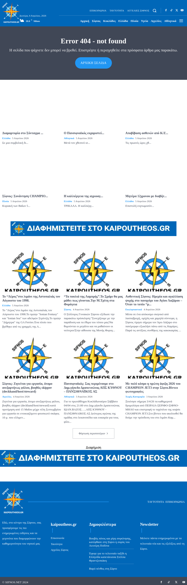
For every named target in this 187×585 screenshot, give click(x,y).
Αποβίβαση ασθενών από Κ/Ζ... (146, 132)
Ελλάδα (6, 137)
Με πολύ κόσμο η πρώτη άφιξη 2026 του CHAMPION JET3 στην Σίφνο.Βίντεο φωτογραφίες (152, 385)
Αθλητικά (69, 137)
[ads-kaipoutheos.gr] (93, 463)
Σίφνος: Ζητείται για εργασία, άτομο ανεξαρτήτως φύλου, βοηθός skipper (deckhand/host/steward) (26, 385)
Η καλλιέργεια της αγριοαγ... (83, 195)
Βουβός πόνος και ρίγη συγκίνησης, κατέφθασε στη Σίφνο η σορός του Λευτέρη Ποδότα (110, 539)
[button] (154, 10)
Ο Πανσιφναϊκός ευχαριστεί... (83, 132)
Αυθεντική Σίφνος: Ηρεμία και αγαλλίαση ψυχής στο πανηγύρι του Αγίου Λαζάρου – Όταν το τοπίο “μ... (153, 299)
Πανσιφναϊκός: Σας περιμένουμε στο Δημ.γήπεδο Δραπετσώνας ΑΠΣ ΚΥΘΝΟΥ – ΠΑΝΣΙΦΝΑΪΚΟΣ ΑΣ (93, 385)
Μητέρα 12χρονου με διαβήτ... (145, 195)
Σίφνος (67, 308)
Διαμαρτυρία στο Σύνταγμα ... (22, 132)
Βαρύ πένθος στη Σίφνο (103, 566)
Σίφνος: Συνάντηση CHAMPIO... (24, 195)
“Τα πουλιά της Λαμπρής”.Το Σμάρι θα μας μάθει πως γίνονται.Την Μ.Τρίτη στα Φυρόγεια (93, 299)
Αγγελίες (6, 394)
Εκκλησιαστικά (133, 308)
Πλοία (5, 200)
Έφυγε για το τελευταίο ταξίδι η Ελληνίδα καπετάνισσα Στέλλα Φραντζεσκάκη (107, 554)
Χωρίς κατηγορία (134, 394)
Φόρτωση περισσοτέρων (93, 431)
